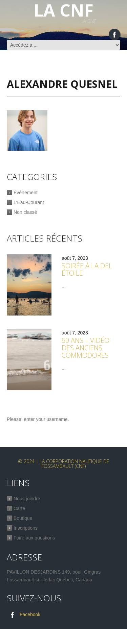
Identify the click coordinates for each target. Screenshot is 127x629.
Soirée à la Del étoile (87, 269)
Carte (19, 508)
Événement (26, 192)
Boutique (23, 518)
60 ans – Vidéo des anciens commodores (85, 348)
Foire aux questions (34, 537)
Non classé (25, 212)
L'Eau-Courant (29, 202)
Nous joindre (27, 498)
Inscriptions (26, 528)
